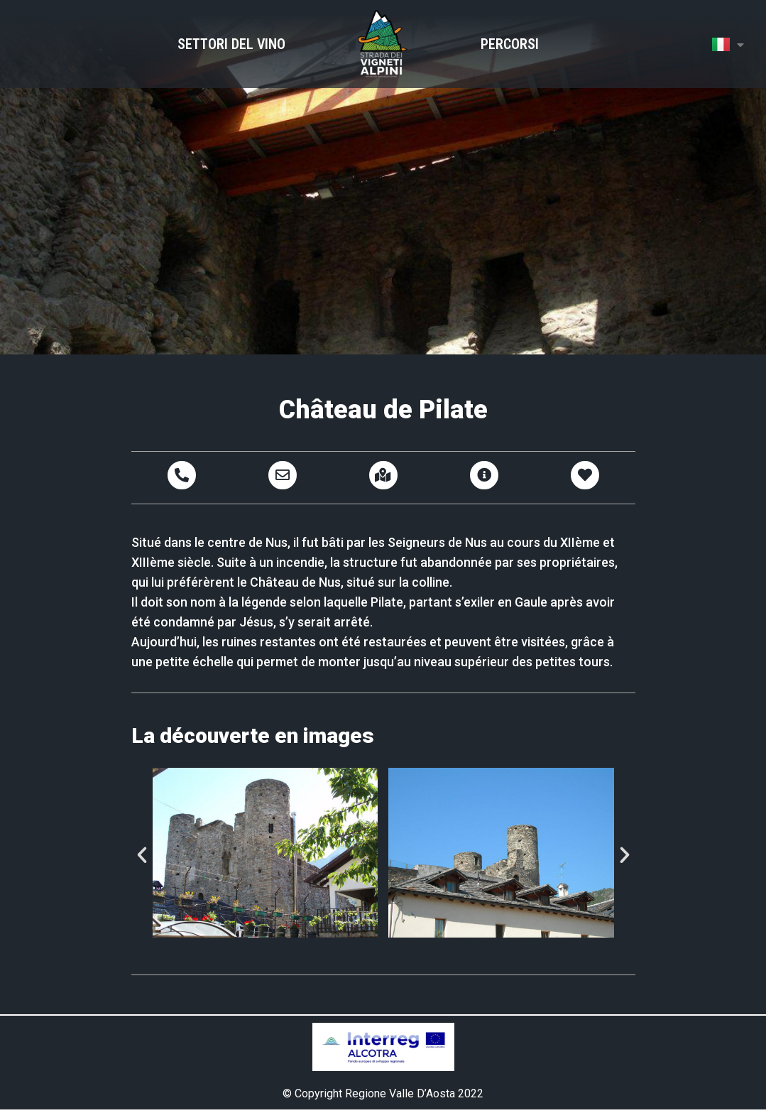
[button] (142, 855)
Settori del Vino (231, 44)
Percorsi (510, 44)
